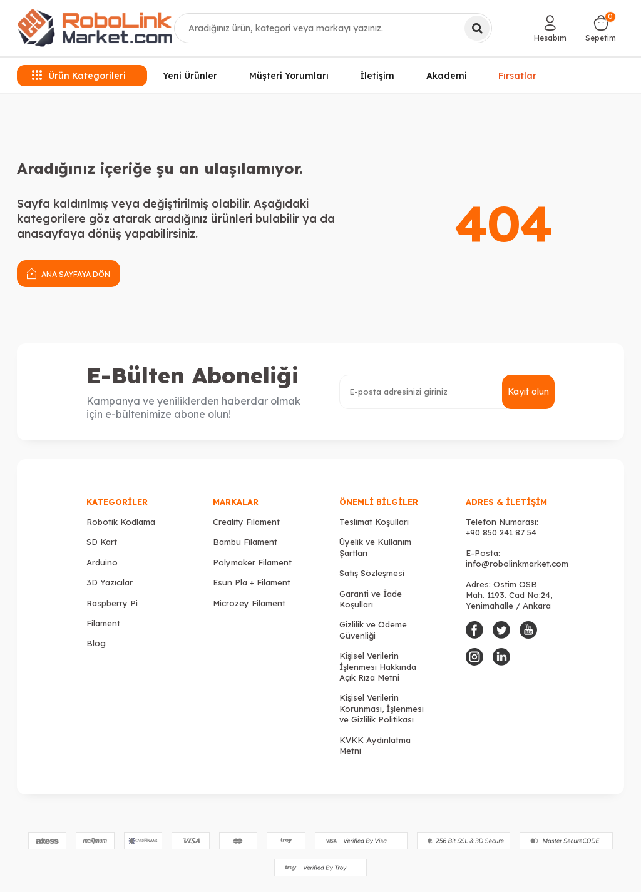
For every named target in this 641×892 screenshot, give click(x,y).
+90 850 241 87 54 (501, 532)
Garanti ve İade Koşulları (370, 599)
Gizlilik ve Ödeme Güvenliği (373, 629)
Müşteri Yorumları (289, 75)
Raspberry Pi (112, 603)
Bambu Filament (245, 542)
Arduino (102, 562)
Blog (96, 643)
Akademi (446, 75)
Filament (103, 623)
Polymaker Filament (252, 562)
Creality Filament (246, 522)
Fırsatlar (517, 73)
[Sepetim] (600, 28)
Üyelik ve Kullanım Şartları (375, 547)
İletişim (377, 75)
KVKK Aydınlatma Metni (375, 745)
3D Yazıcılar (109, 582)
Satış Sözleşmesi (371, 573)
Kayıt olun (528, 391)
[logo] (95, 28)
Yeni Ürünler (190, 75)
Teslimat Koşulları (374, 522)
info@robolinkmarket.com (517, 564)
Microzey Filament (249, 603)
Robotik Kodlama (120, 522)
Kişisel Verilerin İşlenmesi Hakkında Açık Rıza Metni (377, 666)
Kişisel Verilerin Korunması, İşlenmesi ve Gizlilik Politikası (381, 708)
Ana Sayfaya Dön (68, 273)
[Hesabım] (550, 28)
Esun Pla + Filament (251, 582)
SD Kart (101, 542)
